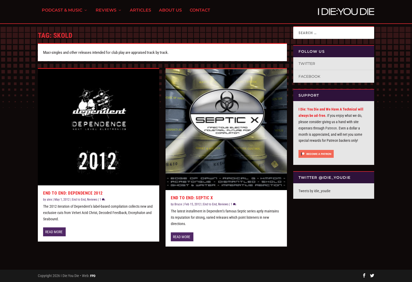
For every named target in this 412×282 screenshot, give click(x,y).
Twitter (306, 63)
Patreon (331, 128)
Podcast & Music (62, 13)
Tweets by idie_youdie (314, 191)
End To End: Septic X (192, 197)
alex (49, 199)
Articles (140, 13)
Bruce (178, 204)
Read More (54, 232)
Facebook (309, 76)
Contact (200, 13)
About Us (170, 13)
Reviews (106, 13)
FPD (92, 276)
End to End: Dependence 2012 (73, 193)
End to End (79, 199)
